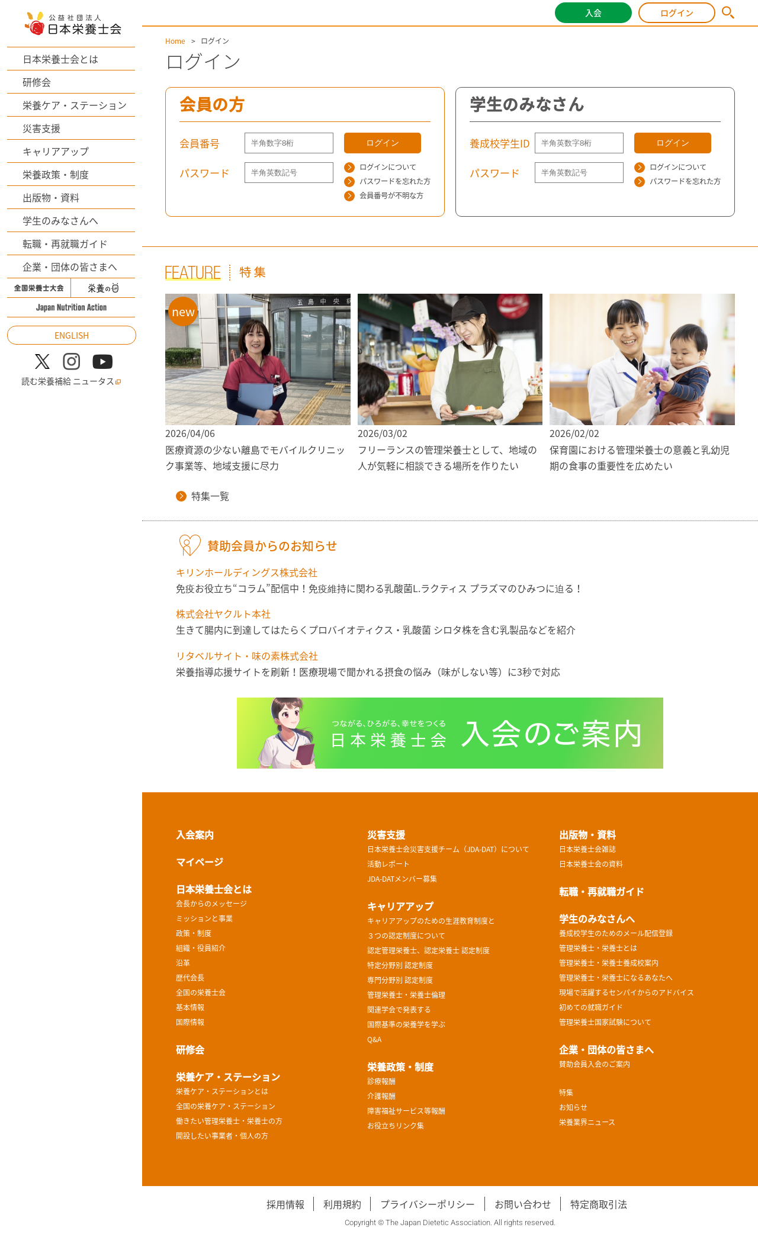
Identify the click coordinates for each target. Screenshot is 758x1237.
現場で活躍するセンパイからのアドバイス (626, 992)
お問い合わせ (522, 1204)
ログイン (676, 12)
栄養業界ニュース (587, 1122)
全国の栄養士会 (201, 992)
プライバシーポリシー (427, 1204)
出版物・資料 (51, 197)
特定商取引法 (598, 1204)
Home (175, 41)
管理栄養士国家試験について (605, 1022)
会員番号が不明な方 (383, 195)
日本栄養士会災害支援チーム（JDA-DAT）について (448, 849)
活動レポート (388, 864)
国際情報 (190, 1022)
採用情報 (285, 1204)
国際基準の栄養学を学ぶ (406, 1024)
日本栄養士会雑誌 (587, 849)
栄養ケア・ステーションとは (222, 1091)
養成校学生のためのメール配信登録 (616, 933)
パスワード (204, 172)
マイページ (199, 861)
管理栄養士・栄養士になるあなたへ (616, 977)
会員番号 (199, 143)
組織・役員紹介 (201, 948)
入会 (593, 12)
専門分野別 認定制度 (400, 980)
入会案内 (195, 834)
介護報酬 (381, 1096)
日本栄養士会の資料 (591, 864)
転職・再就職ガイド (65, 243)
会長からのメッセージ (211, 903)
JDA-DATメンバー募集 (402, 878)
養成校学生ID (500, 143)
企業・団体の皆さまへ (70, 266)
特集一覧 (202, 496)
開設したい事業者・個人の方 (222, 1135)
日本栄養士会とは (60, 59)
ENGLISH (71, 335)
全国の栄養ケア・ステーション (225, 1106)
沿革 (183, 963)
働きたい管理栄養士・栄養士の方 (229, 1121)
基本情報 (190, 1007)
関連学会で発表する (399, 1009)
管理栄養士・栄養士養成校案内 (609, 963)
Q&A (374, 1039)
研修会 (37, 82)
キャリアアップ (56, 151)
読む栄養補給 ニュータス (71, 381)
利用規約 (342, 1204)
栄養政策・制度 (56, 174)
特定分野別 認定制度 (400, 965)
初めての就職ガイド (591, 1007)
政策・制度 (193, 933)
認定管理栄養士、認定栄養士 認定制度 (428, 950)
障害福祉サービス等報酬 (406, 1111)
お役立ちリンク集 (395, 1125)
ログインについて (380, 167)
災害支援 (41, 128)
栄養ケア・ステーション (75, 105)
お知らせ (573, 1107)
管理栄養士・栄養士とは (598, 948)
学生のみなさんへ (60, 220)
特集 (566, 1092)
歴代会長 (190, 977)
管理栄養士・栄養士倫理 (406, 994)
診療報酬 (381, 1081)
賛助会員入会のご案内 (594, 1064)
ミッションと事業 (204, 918)
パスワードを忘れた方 (387, 181)
